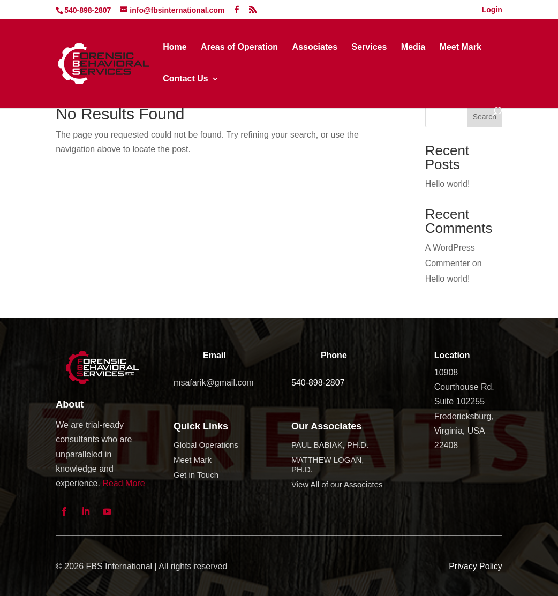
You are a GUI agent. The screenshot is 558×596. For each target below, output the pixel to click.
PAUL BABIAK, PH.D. (329, 444)
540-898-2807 (318, 382)
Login (492, 10)
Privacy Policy (475, 566)
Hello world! (447, 183)
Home (174, 47)
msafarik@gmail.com (214, 382)
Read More (123, 483)
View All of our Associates (337, 484)
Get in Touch (196, 474)
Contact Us (185, 79)
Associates (315, 47)
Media (413, 47)
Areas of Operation (239, 47)
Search (484, 116)
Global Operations (206, 444)
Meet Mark (460, 47)
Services (369, 47)
